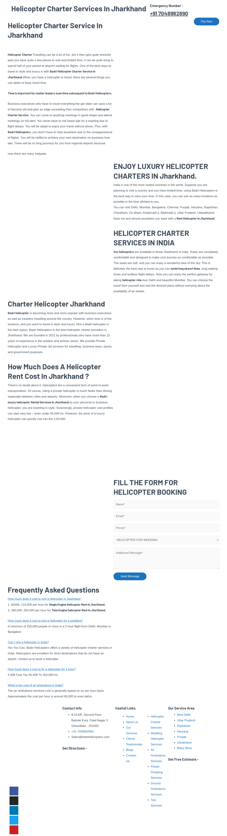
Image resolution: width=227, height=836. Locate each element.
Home (71, 21)
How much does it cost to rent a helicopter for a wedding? (46, 621)
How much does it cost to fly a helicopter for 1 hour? (42, 669)
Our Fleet (160, 21)
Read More (37, 777)
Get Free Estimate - (183, 759)
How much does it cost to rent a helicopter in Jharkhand (45, 599)
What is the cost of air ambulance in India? (36, 685)
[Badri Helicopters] (26, 21)
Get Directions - (74, 748)
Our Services (107, 21)
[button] (61, 599)
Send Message (130, 576)
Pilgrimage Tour (135, 21)
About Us (87, 21)
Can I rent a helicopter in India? (28, 642)
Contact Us (180, 21)
